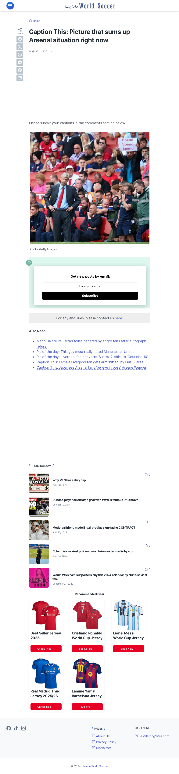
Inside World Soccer (95, 766)
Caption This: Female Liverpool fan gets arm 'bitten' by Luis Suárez (90, 362)
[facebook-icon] (8, 728)
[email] (19, 78)
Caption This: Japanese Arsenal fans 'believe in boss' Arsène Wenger (91, 367)
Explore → (87, 706)
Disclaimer (101, 748)
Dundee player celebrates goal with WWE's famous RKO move (95, 500)
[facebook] (19, 39)
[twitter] (19, 46)
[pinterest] (19, 70)
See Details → (87, 648)
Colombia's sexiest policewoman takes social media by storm (94, 551)
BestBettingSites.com (152, 736)
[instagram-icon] (23, 728)
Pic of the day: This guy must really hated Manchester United (85, 352)
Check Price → (46, 648)
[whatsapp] (19, 54)
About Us (100, 736)
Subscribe (90, 296)
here (118, 318)
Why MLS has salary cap (69, 480)
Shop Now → (128, 648)
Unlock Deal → (46, 706)
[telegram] (19, 62)
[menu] (10, 5)
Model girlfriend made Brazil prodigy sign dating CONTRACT (93, 527)
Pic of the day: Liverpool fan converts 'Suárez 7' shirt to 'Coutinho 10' (92, 357)
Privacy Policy (104, 742)
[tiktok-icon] (16, 728)
